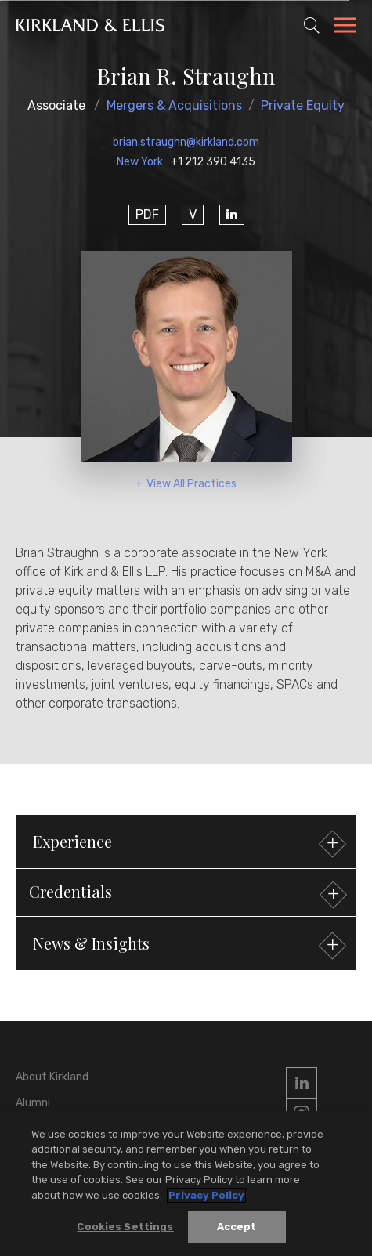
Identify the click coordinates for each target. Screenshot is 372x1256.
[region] (186, 1183)
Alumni (33, 1102)
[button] (186, 892)
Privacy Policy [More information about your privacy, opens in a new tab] (206, 1195)
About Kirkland (52, 1077)
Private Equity (303, 105)
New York (140, 161)
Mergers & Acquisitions (174, 105)
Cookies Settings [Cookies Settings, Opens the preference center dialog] (125, 1226)
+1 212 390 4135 (213, 161)
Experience (187, 843)
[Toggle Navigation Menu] (344, 27)
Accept (237, 1226)
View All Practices (191, 483)
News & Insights (187, 945)
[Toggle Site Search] (311, 25)
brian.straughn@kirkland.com (186, 142)
